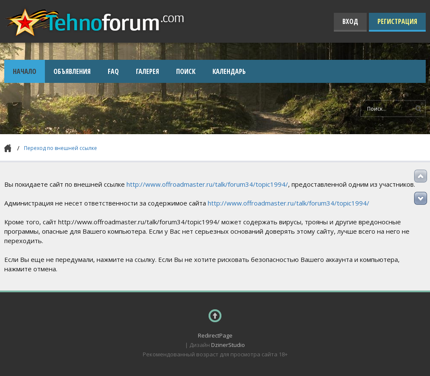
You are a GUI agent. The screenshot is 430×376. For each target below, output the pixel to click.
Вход (350, 21)
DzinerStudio (228, 345)
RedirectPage (215, 335)
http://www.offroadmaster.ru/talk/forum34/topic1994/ (207, 184)
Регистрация (397, 21)
